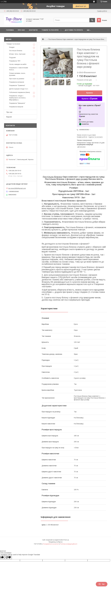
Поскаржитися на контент (51, 544)
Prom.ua (66, 540)
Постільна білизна (52, 177)
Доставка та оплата (74, 30)
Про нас (21, 30)
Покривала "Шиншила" (17, 103)
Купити (89, 93)
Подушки (12, 57)
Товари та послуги (50, 30)
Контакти (33, 30)
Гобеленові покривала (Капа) (19, 92)
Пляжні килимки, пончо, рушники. (17, 74)
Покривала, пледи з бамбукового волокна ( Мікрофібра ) (17, 98)
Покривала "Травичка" (17, 85)
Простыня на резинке (16, 78)
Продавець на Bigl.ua (55, 542)
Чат (102, 584)
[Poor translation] (8, 557)
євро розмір (82, 179)
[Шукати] (92, 20)
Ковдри (11, 47)
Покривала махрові (16, 107)
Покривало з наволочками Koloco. (18, 69)
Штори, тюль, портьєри (17, 54)
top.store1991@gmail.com (17, 188)
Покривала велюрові (16, 82)
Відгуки (9, 117)
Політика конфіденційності (68, 544)
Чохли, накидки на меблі (17, 64)
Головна (10, 30)
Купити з (89, 99)
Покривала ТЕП (14, 61)
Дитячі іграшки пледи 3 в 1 (18, 89)
